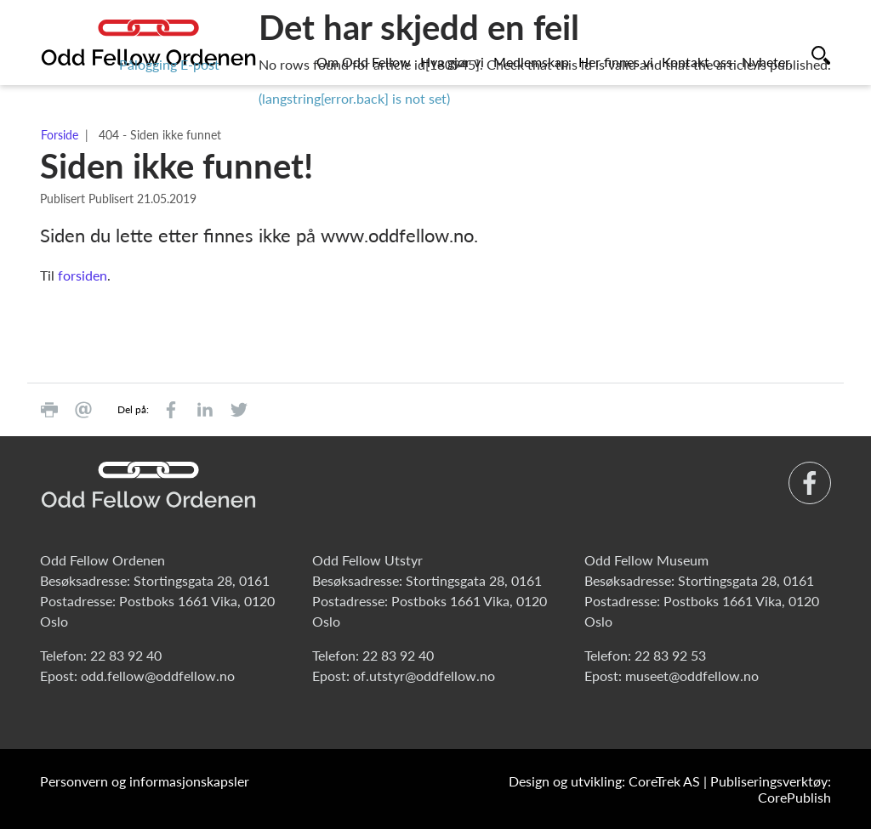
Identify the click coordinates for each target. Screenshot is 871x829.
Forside (59, 135)
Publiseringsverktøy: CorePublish (770, 789)
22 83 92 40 (126, 655)
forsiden (82, 275)
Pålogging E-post (169, 64)
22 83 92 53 (670, 655)
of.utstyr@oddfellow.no (424, 675)
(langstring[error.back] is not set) (354, 98)
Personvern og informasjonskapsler (144, 781)
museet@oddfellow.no (692, 675)
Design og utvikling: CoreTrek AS (604, 781)
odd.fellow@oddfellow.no (158, 675)
